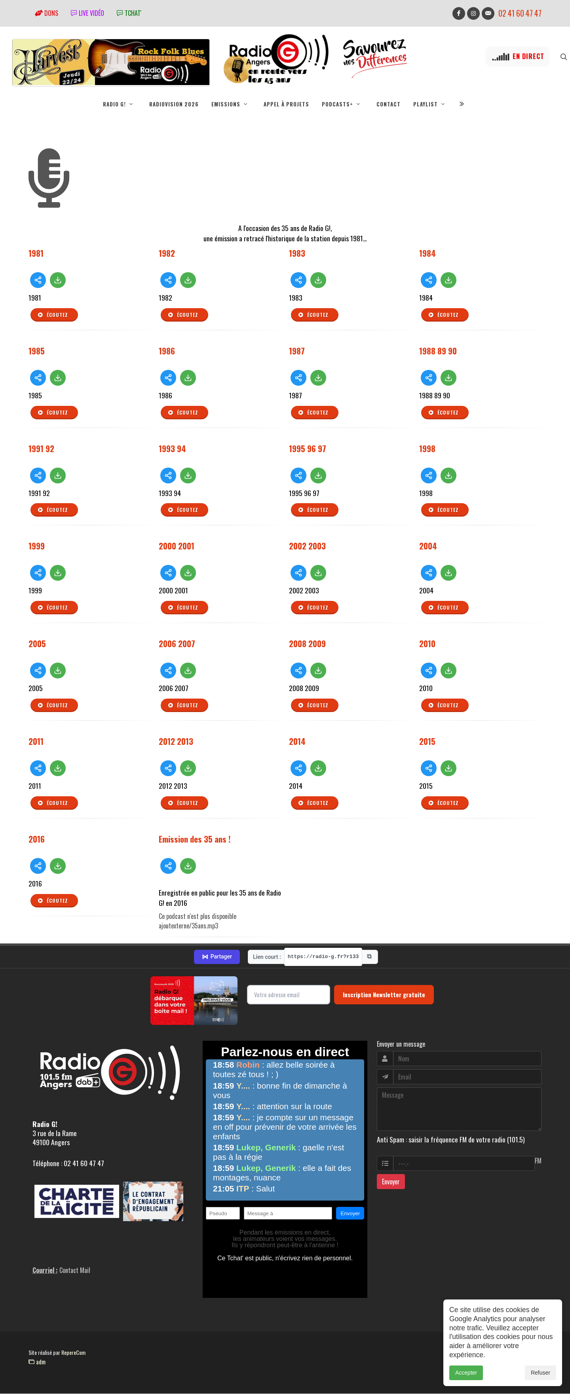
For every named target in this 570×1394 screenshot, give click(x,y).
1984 (427, 253)
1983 (297, 253)
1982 (167, 253)
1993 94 (172, 449)
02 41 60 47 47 (520, 13)
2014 (297, 741)
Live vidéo (87, 13)
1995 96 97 (307, 449)
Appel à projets (286, 104)
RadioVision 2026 (174, 104)
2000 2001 (176, 546)
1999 (36, 546)
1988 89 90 (438, 351)
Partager (217, 957)
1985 (36, 351)
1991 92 (41, 449)
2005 (37, 644)
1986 (167, 351)
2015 (427, 741)
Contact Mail (74, 1270)
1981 (36, 253)
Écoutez (52, 315)
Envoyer (391, 1182)
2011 (36, 741)
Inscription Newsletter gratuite (384, 995)
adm (37, 1362)
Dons (46, 13)
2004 (428, 546)
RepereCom (73, 1353)
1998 (427, 449)
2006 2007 (177, 644)
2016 (36, 839)
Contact (388, 104)
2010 (427, 644)
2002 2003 (307, 546)
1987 (297, 351)
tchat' (129, 13)
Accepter (466, 1376)
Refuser (540, 1376)
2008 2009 (307, 644)
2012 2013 (176, 741)
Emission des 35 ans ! (195, 839)
